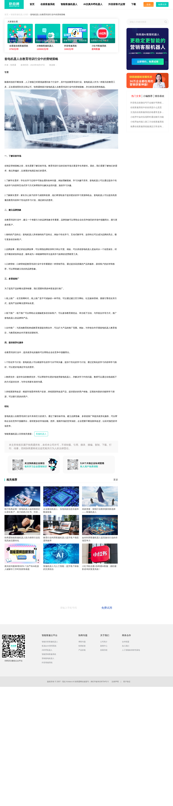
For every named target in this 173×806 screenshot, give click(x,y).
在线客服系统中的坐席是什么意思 (146, 107)
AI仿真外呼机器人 (92, 4)
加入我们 (125, 646)
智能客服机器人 (69, 4)
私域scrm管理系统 (49, 646)
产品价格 (82, 650)
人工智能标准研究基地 (131, 650)
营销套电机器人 (48, 658)
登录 (148, 4)
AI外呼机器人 (47, 650)
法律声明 (115, 682)
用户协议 (126, 682)
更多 (115, 479)
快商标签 (82, 646)
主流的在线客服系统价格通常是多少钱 (147, 112)
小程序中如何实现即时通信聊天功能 (147, 117)
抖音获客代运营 (116, 4)
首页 (32, 4)
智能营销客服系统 (49, 654)
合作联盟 (125, 642)
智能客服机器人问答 (19, 14)
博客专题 (82, 642)
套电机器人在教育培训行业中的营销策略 (47, 14)
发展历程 (103, 650)
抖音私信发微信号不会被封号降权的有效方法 (147, 102)
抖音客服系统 (47, 663)
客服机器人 (41, 434)
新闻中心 (103, 646)
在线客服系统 (47, 4)
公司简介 (103, 642)
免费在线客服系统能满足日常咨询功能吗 (147, 126)
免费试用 (162, 4)
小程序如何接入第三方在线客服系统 (147, 122)
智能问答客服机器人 (50, 642)
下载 (133, 4)
